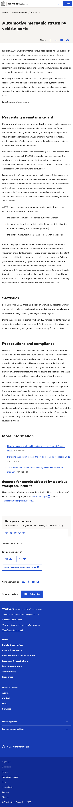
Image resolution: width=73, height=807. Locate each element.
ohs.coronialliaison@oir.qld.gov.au (17, 500)
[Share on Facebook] (50, 40)
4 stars (20, 533)
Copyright (6, 762)
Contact (6, 698)
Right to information (10, 777)
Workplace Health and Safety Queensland (20, 614)
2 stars (12, 533)
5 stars (24, 533)
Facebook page (39, 496)
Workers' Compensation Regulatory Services (21, 625)
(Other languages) (18, 746)
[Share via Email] (61, 40)
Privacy (5, 772)
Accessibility (7, 787)
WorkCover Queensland (12, 630)
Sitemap (5, 797)
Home (5, 12)
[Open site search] (58, 3)
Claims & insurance (12, 650)
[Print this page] (67, 40)
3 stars (16, 533)
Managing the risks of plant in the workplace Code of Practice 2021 (38, 456)
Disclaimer (6, 767)
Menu (67, 3)
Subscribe (35, 594)
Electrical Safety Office (12, 619)
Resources (7, 676)
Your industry (9, 671)
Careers (5, 792)
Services (6, 708)
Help (4, 703)
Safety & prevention (12, 645)
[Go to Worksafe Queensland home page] (15, 3)
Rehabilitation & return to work (18, 655)
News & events (19, 12)
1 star (7, 533)
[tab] (23, 582)
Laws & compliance (12, 666)
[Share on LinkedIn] (56, 40)
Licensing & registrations (15, 660)
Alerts (34, 12)
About (5, 692)
